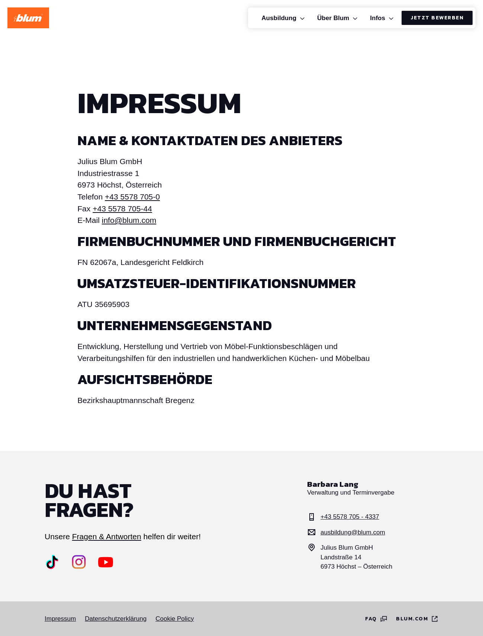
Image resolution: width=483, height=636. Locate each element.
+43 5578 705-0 (132, 196)
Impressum (60, 618)
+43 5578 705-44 (122, 208)
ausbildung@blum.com (346, 532)
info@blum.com (129, 220)
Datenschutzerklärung (115, 618)
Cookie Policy (174, 618)
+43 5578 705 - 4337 (343, 516)
